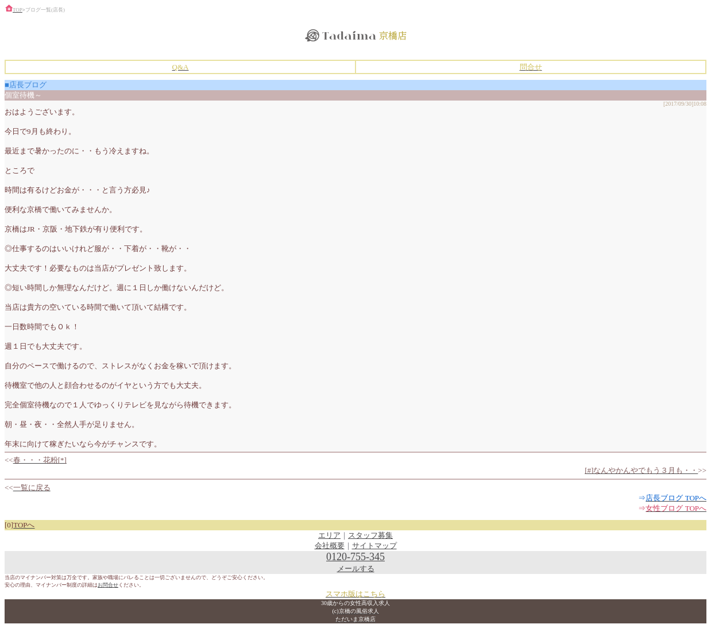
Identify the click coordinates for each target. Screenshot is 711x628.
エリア (329, 535)
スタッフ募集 (370, 535)
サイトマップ (374, 545)
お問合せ (108, 585)
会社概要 (330, 545)
